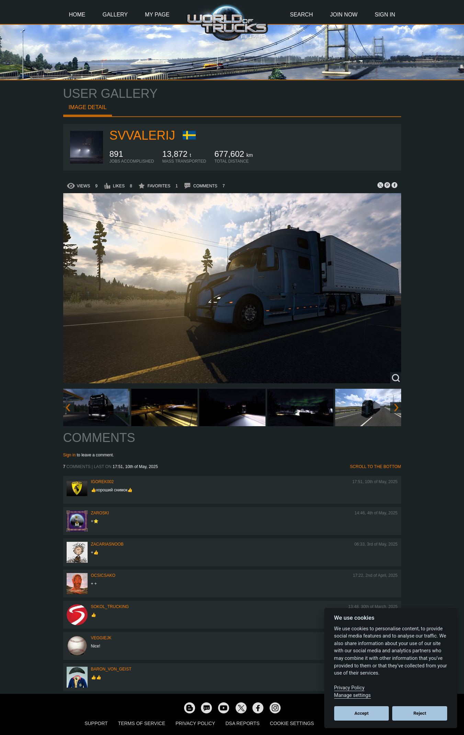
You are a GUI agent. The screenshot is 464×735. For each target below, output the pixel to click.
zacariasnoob (107, 544)
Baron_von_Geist (111, 669)
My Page (157, 15)
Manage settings (352, 695)
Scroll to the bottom (375, 466)
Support (95, 723)
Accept (361, 713)
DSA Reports (242, 723)
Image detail (88, 107)
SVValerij (142, 135)
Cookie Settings (292, 723)
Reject (420, 713)
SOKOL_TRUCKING (110, 606)
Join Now (344, 15)
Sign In (385, 15)
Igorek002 (102, 481)
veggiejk (101, 637)
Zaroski (100, 513)
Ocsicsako (103, 575)
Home (77, 15)
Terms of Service (141, 723)
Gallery (115, 15)
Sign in (69, 455)
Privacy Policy (195, 723)
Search (301, 15)
